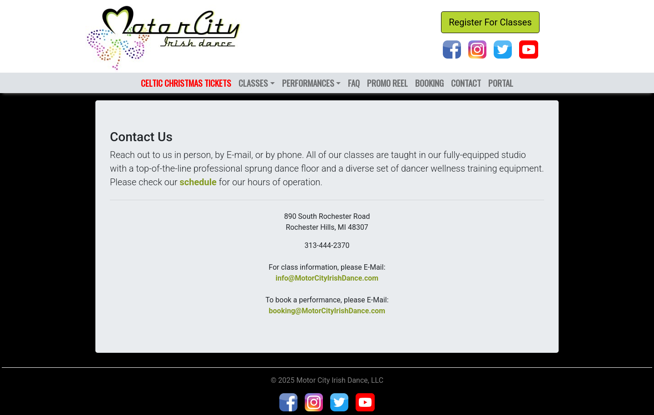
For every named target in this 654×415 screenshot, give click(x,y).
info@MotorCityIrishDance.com (327, 278)
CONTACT (466, 82)
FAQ (354, 82)
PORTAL (500, 82)
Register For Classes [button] (490, 22)
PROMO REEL (387, 82)
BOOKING (429, 82)
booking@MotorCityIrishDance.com (327, 310)
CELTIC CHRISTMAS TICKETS (186, 82)
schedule (198, 182)
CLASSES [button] (253, 82)
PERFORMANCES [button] (308, 82)
